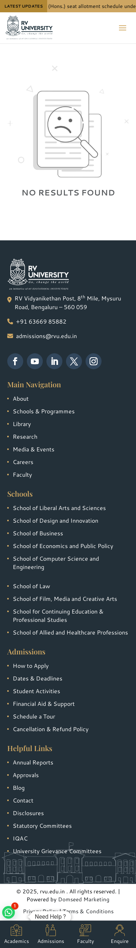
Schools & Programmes (44, 411)
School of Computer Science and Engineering (56, 562)
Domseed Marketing (84, 899)
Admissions (50, 934)
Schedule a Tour (34, 716)
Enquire (120, 934)
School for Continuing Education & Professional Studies (58, 615)
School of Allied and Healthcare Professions (70, 632)
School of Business (38, 533)
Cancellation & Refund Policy (50, 729)
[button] (8, 912)
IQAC (20, 838)
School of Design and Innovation (55, 520)
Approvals (26, 775)
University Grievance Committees (57, 851)
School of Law (31, 586)
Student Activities (36, 691)
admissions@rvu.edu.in (46, 336)
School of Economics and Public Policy (63, 546)
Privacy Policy (40, 911)
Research (25, 436)
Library (22, 424)
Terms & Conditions (88, 911)
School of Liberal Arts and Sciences (59, 508)
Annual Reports (33, 762)
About (21, 398)
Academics (16, 934)
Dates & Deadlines (37, 678)
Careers (23, 462)
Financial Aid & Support (44, 703)
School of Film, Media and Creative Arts (65, 598)
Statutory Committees (42, 825)
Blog (19, 787)
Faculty (22, 474)
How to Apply (31, 665)
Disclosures (28, 813)
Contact (23, 800)
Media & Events (33, 449)
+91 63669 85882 (41, 321)
